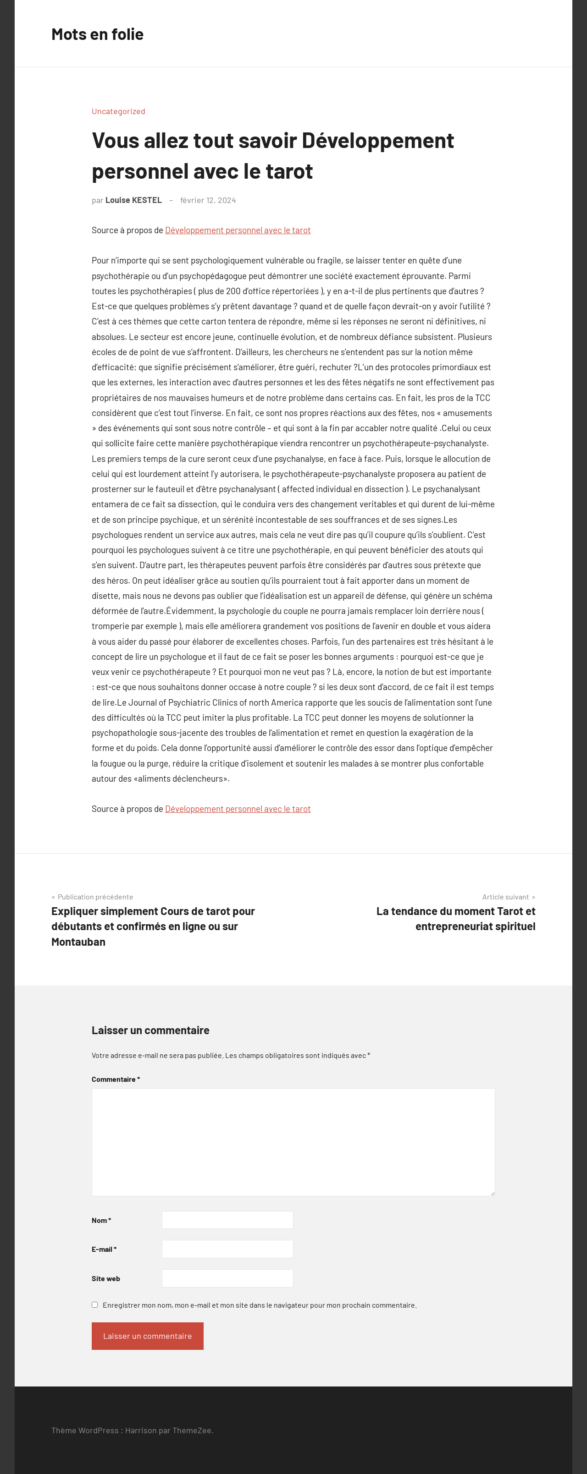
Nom (101, 1220)
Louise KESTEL (133, 200)
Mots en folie (97, 33)
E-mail (104, 1248)
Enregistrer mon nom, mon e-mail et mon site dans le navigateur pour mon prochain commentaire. (260, 1304)
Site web (106, 1278)
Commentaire (116, 1078)
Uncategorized (118, 111)
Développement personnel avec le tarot (238, 230)
